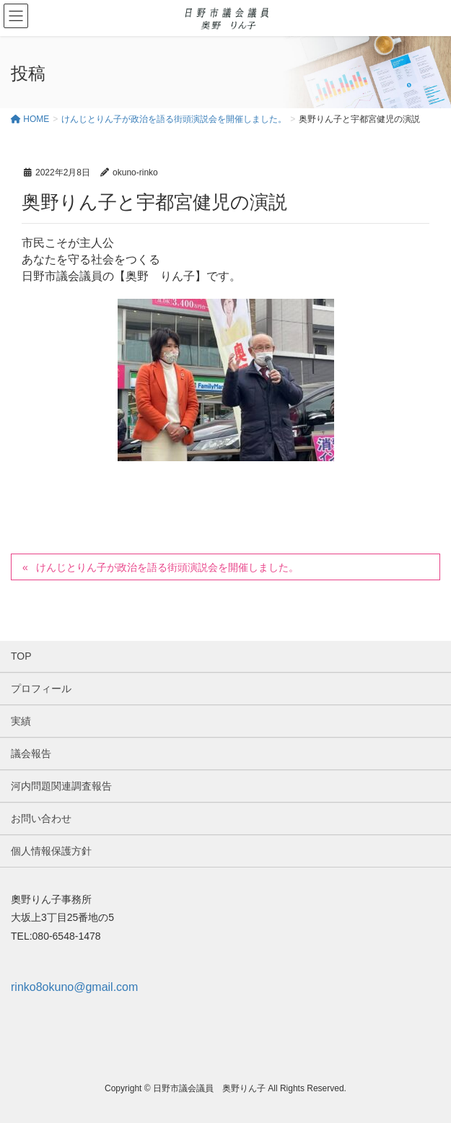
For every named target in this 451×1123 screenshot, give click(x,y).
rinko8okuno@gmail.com (74, 987)
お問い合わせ (41, 818)
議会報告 (31, 753)
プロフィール (41, 688)
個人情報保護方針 (51, 851)
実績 (21, 721)
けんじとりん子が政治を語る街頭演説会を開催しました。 (167, 567)
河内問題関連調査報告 (61, 786)
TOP (21, 656)
